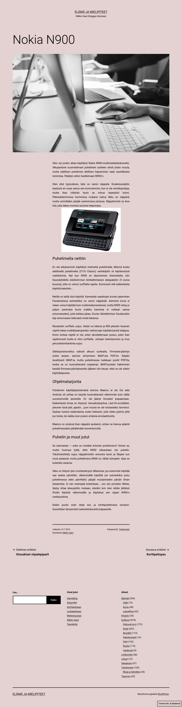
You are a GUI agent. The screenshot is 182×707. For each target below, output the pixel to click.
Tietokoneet (124, 529)
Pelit (125, 641)
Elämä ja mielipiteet (91, 12)
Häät (125, 602)
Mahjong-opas (74, 615)
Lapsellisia (128, 611)
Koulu (126, 607)
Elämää (125, 598)
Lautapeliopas (74, 611)
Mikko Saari (68, 533)
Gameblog (72, 598)
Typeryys (125, 676)
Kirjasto (125, 615)
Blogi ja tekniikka (131, 672)
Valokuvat (128, 650)
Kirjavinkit (72, 602)
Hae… (15, 592)
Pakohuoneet (129, 637)
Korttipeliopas (74, 607)
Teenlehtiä (72, 624)
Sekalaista (126, 663)
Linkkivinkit (127, 654)
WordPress (163, 694)
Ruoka (126, 646)
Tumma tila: (169, 703)
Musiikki (127, 633)
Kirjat (125, 628)
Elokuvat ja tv (129, 624)
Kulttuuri (125, 620)
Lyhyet (124, 659)
